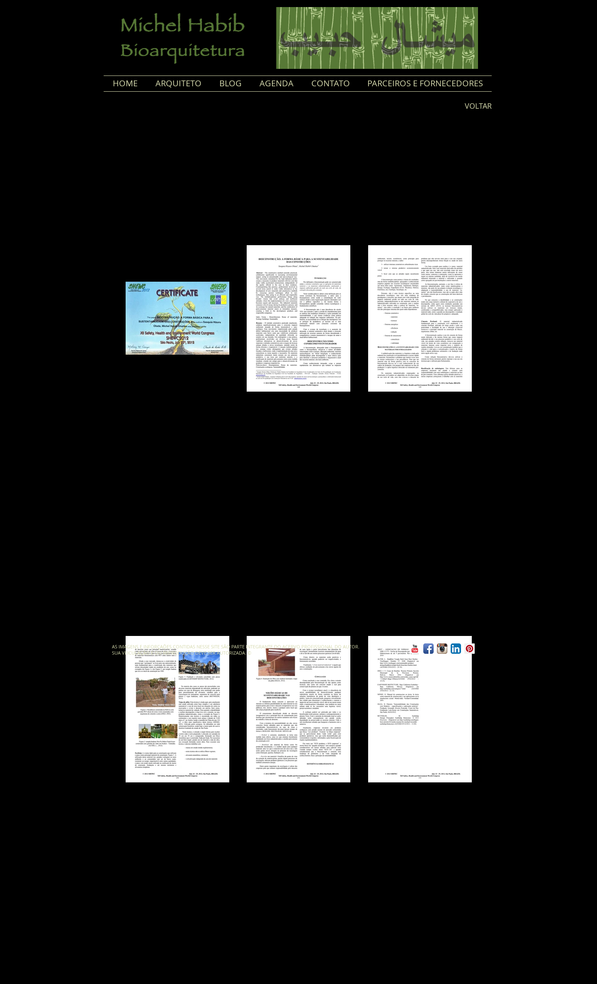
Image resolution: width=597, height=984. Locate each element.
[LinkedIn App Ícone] (456, 648)
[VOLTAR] (475, 106)
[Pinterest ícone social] (469, 648)
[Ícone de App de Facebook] (428, 648)
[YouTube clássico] (415, 648)
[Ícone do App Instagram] (442, 648)
